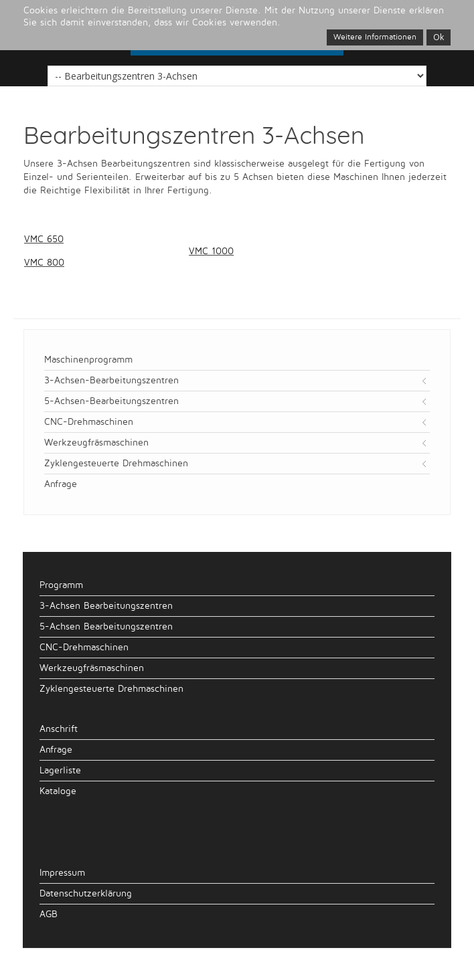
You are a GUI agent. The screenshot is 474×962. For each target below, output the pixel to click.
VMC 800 (44, 263)
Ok (438, 37)
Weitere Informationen (374, 37)
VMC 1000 (211, 251)
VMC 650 (44, 239)
